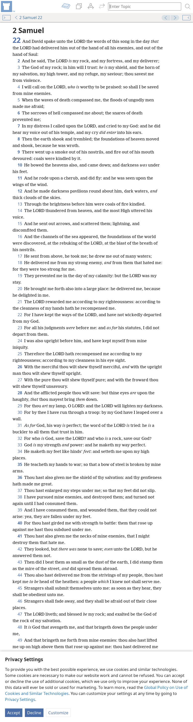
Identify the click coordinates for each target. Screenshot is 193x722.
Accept (13, 712)
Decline (34, 712)
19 (20, 275)
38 (20, 497)
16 (20, 236)
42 (20, 549)
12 (20, 191)
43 (20, 562)
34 (20, 451)
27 (20, 380)
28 (20, 393)
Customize (58, 712)
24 (20, 340)
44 (20, 575)
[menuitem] (7, 6)
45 (20, 588)
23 (20, 327)
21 (20, 301)
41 (20, 536)
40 (20, 523)
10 (20, 165)
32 (20, 438)
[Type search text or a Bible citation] (142, 6)
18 (20, 262)
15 (20, 223)
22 (20, 314)
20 (20, 288)
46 (20, 601)
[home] (7, 6)
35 (20, 464)
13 (20, 204)
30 (20, 412)
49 (20, 640)
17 (20, 256)
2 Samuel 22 (28, 17)
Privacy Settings (20, 699)
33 (20, 445)
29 (20, 406)
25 (20, 353)
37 (20, 490)
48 (20, 627)
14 (20, 210)
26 (20, 367)
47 (20, 614)
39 (20, 510)
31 (20, 425)
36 (20, 477)
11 (20, 178)
